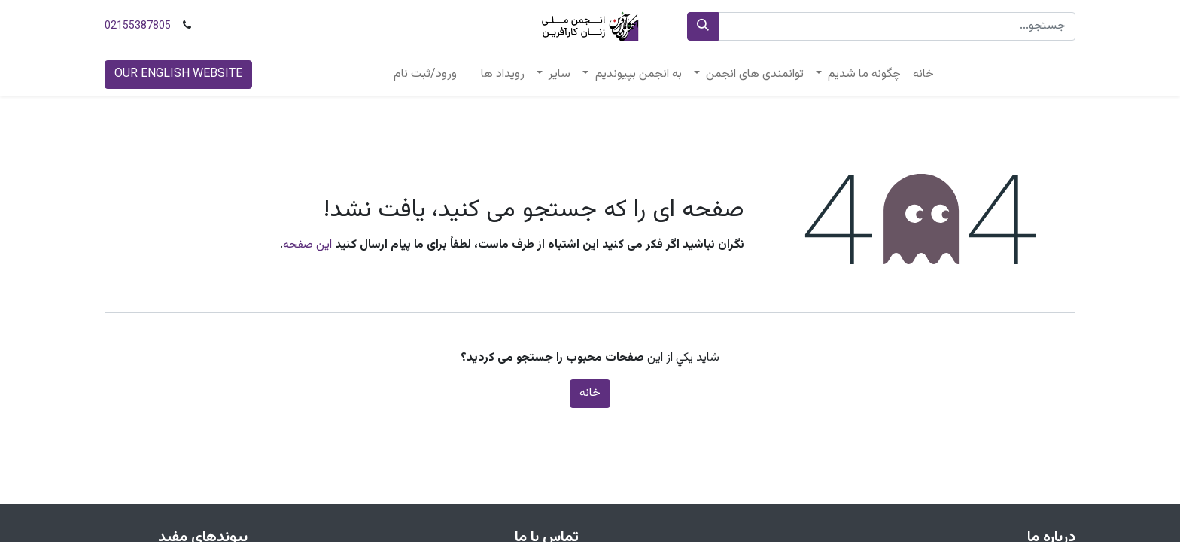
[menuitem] (923, 74)
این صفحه (307, 245)
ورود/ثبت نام (425, 74)
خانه (590, 393)
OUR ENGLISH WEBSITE (178, 74)
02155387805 (138, 26)
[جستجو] (703, 26)
